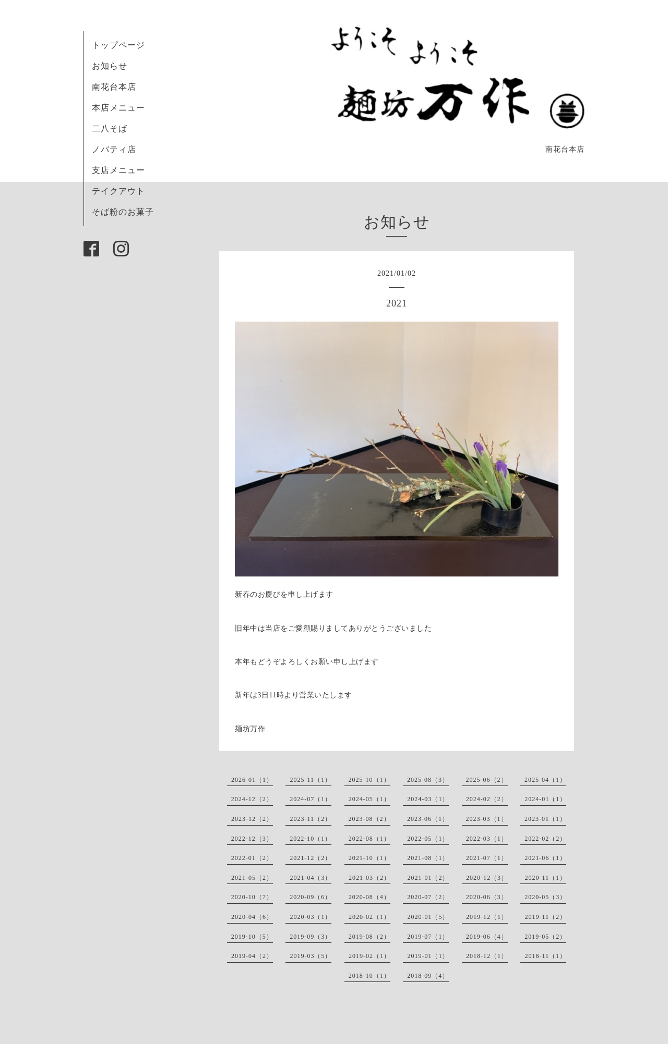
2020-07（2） (428, 897)
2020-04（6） (252, 916)
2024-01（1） (545, 799)
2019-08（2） (369, 936)
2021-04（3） (310, 877)
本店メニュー (118, 107)
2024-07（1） (310, 799)
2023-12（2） (252, 818)
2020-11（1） (545, 877)
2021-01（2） (428, 877)
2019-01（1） (428, 956)
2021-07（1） (487, 858)
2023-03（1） (487, 818)
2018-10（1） (369, 975)
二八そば (109, 128)
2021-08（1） (428, 858)
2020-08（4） (369, 897)
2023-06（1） (428, 818)
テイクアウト (118, 191)
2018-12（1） (487, 956)
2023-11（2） (310, 818)
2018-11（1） (545, 956)
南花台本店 (114, 86)
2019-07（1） (428, 936)
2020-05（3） (545, 897)
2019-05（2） (545, 936)
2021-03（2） (369, 877)
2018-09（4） (428, 975)
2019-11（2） (545, 916)
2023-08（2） (369, 818)
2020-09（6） (310, 897)
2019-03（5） (310, 956)
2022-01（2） (252, 858)
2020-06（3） (487, 897)
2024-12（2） (252, 799)
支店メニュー (118, 170)
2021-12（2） (310, 858)
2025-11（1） (310, 779)
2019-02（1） (369, 956)
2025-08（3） (428, 779)
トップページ (118, 45)
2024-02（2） (487, 799)
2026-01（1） (252, 779)
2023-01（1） (545, 818)
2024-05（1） (369, 799)
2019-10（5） (252, 936)
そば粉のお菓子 (123, 211)
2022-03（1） (487, 838)
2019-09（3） (310, 936)
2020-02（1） (369, 916)
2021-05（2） (252, 877)
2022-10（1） (310, 838)
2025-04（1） (545, 779)
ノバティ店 (114, 149)
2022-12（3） (252, 838)
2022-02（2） (545, 838)
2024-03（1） (428, 799)
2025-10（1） (369, 779)
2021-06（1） (545, 858)
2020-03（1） (310, 916)
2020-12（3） (487, 877)
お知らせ (109, 66)
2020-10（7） (252, 897)
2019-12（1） (487, 916)
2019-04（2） (252, 956)
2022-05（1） (428, 838)
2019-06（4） (487, 936)
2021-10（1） (369, 858)
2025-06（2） (487, 779)
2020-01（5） (428, 916)
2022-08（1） (369, 838)
